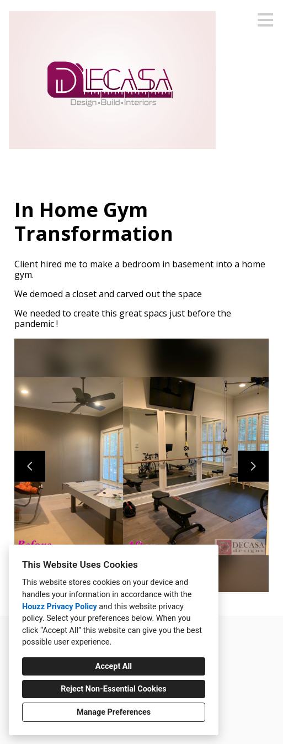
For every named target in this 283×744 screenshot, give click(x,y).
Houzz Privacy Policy (59, 606)
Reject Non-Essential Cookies (113, 689)
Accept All (113, 666)
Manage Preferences (114, 712)
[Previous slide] (29, 466)
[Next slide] (253, 466)
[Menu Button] (265, 20)
